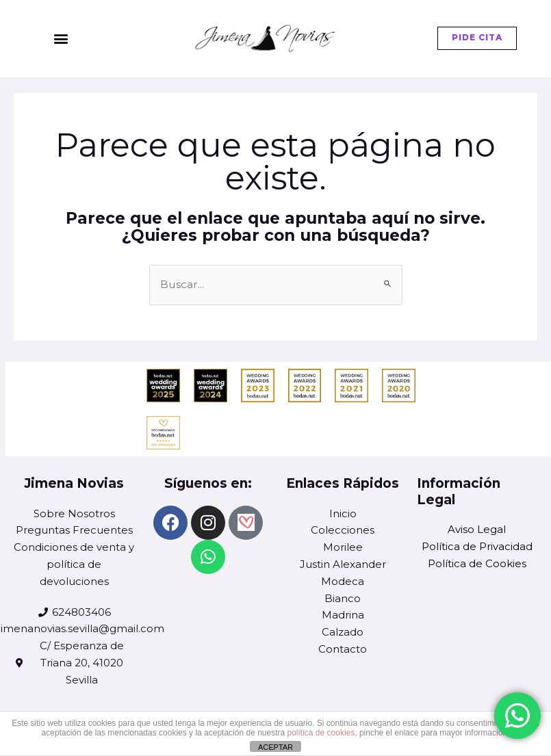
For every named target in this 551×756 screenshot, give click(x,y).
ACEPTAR (275, 747)
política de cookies (321, 733)
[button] (60, 38)
